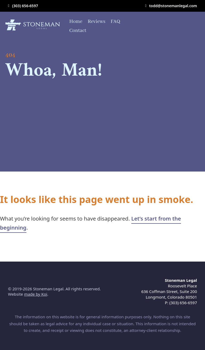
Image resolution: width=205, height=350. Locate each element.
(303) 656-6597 (25, 5)
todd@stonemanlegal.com (173, 5)
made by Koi (35, 294)
